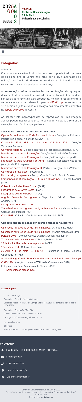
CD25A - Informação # (13, 295)
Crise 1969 (7, 215)
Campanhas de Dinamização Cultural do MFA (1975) (30, 179)
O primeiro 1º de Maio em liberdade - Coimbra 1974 (34, 142)
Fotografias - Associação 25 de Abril (19, 310)
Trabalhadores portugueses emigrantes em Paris (30, 208)
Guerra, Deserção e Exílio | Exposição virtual (23, 313)
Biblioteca (8, 326)
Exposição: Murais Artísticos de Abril (22, 160)
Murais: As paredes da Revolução (20, 153)
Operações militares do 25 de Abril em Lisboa (28, 135)
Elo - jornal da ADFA (12, 322)
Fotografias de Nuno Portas (17, 193)
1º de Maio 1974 (10, 247)
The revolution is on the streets (18, 239)
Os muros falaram (11, 149)
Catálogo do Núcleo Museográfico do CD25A (23, 317)
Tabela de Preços (14, 109)
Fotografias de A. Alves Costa (17, 190)
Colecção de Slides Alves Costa (18, 186)
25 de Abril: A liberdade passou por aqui (22, 243)
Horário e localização (17, 370)
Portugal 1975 (8, 235)
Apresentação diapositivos (20, 270)
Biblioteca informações (18, 376)
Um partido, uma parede (15, 175)
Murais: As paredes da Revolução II (21, 157)
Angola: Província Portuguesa (19, 197)
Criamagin (48, 397)
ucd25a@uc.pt (55, 102)
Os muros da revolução (14, 171)
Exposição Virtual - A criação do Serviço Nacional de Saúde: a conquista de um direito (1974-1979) (40, 304)
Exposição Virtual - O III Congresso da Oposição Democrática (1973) (32, 329)
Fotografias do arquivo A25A (17, 204)
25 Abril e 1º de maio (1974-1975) (22, 251)
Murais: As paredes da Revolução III (22, 168)
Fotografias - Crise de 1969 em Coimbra (20, 299)
